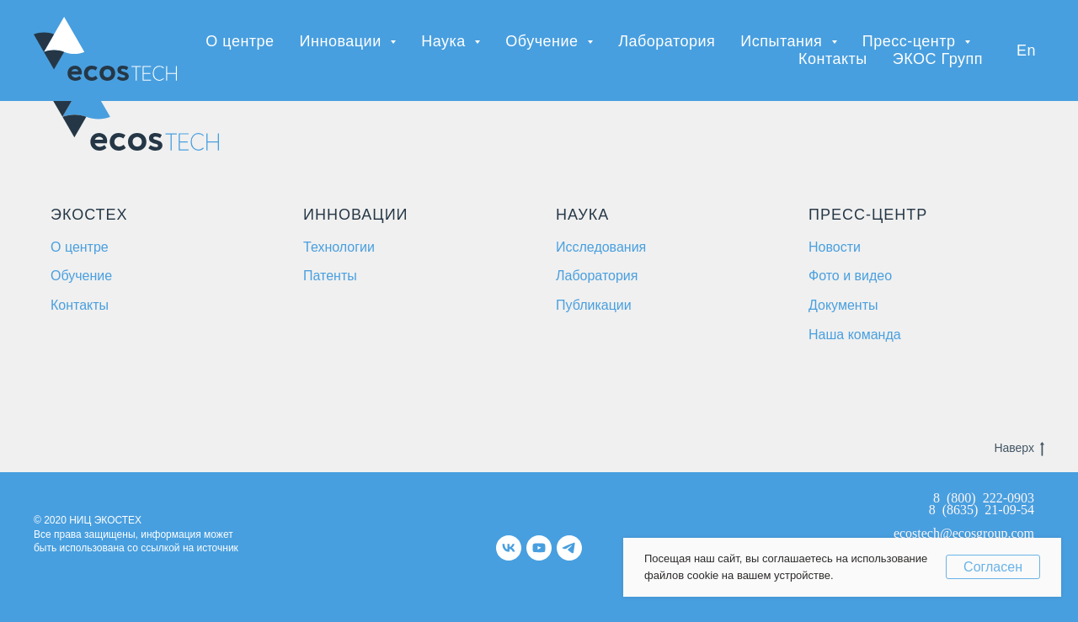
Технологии (339, 247)
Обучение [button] (544, 41)
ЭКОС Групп (938, 59)
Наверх (1019, 448)
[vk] (508, 548)
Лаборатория (666, 41)
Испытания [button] (783, 41)
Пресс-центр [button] (911, 41)
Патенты (330, 275)
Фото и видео (850, 275)
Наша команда (854, 334)
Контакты (832, 59)
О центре (239, 41)
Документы (843, 305)
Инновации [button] (343, 41)
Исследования (601, 247)
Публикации (594, 305)
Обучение (81, 275)
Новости (834, 247)
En (1026, 50)
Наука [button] (445, 41)
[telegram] (569, 548)
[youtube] (539, 548)
